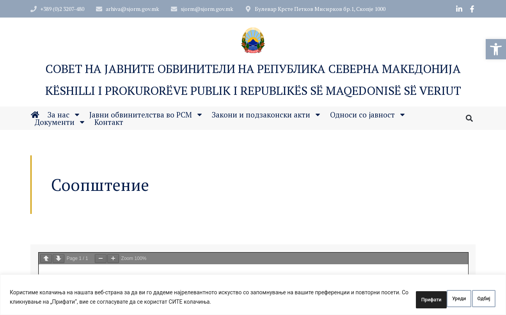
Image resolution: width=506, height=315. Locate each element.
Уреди (388, 299)
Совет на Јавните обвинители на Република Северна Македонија (253, 69)
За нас (64, 115)
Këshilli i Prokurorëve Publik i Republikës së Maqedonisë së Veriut (253, 91)
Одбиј (429, 299)
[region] (253, 296)
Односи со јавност (368, 115)
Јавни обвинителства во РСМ (146, 115)
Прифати (473, 299)
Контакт (108, 123)
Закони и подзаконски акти (266, 115)
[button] (496, 49)
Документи (60, 123)
